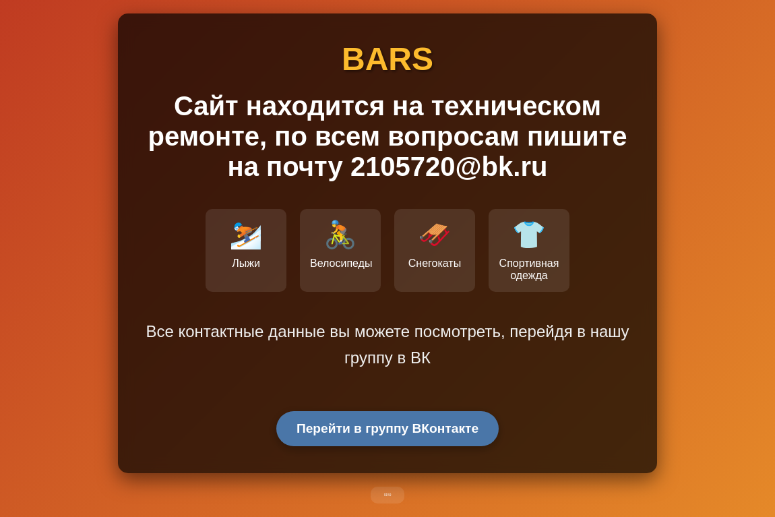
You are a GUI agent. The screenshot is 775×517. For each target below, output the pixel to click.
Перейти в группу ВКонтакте (387, 428)
